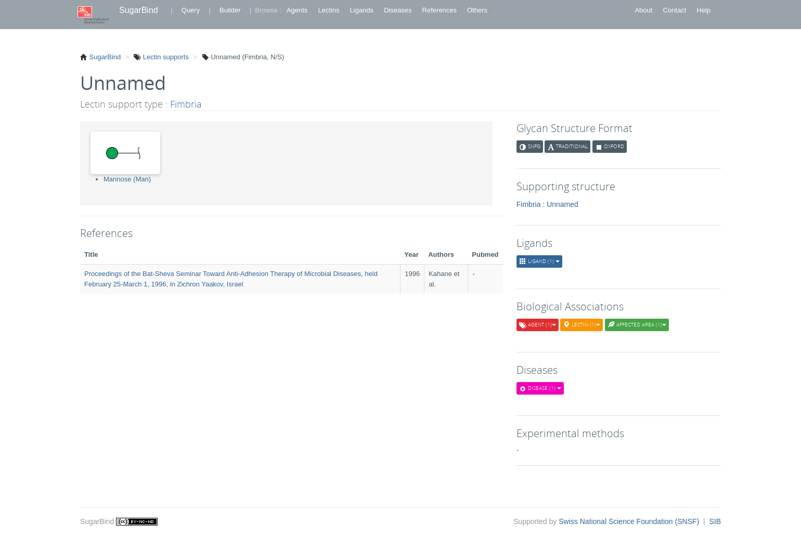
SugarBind (138, 10)
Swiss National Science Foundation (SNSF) (630, 521)
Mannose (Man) (127, 179)
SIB (715, 521)
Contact (674, 10)
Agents (297, 10)
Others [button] (480, 10)
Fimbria (186, 104)
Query (191, 10)
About (643, 10)
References (439, 10)
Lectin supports (165, 57)
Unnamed (562, 204)
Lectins (328, 10)
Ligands (362, 10)
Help (703, 10)
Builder (229, 10)
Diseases (397, 10)
